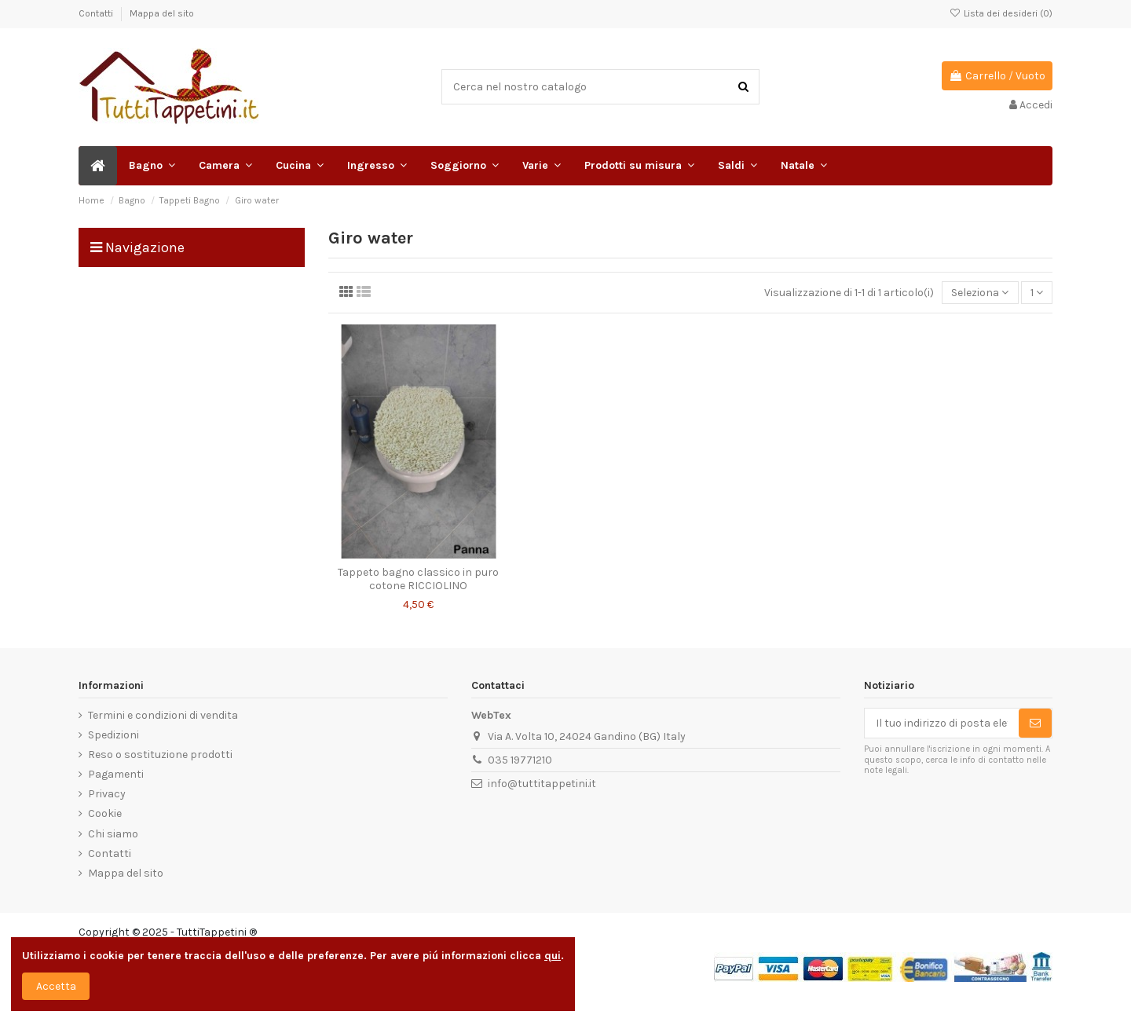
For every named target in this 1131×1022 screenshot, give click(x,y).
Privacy (107, 793)
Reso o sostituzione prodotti (160, 754)
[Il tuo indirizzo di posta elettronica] (942, 723)
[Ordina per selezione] (980, 292)
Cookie (105, 813)
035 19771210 (520, 760)
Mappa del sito (162, 13)
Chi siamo (113, 834)
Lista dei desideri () (1001, 13)
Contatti (97, 13)
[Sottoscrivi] (1035, 723)
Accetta (56, 986)
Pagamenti (116, 774)
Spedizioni (113, 735)
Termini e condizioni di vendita (163, 715)
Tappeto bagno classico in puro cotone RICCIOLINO (418, 579)
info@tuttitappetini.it (542, 783)
